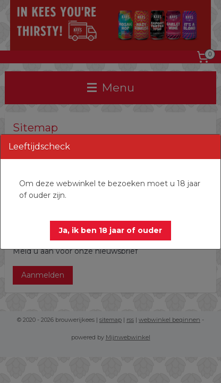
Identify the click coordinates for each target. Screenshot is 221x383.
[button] (110, 230)
